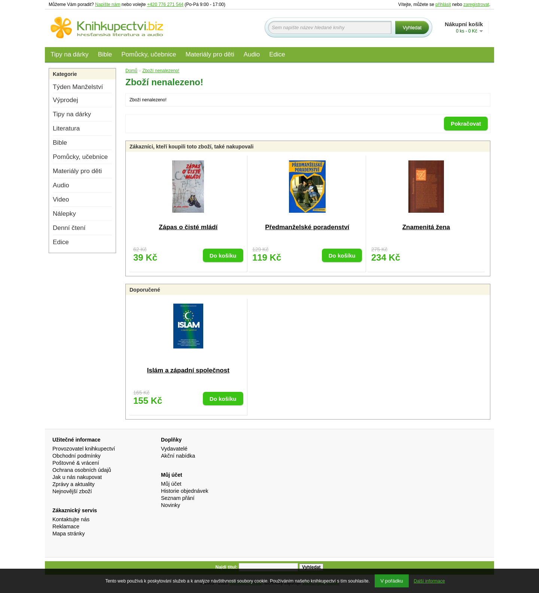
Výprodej (65, 100)
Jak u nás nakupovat (77, 477)
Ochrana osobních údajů (81, 470)
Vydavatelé (174, 449)
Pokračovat (466, 123)
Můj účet (171, 484)
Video (61, 199)
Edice (277, 54)
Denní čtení (69, 227)
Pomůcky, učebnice (148, 54)
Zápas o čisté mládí (188, 227)
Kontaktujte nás (70, 519)
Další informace (429, 581)
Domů (131, 70)
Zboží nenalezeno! (160, 70)
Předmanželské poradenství (307, 227)
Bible (105, 54)
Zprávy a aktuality (73, 484)
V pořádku (391, 581)
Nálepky (64, 213)
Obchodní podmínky (76, 456)
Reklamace (65, 526)
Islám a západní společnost (188, 370)
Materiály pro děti (209, 54)
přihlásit (443, 4)
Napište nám (107, 4)
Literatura (66, 128)
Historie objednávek (184, 491)
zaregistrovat (476, 4)
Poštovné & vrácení (75, 463)
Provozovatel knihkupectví (83, 449)
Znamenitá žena (426, 227)
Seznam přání (178, 498)
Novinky (170, 505)
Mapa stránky (68, 534)
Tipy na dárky (69, 54)
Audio (252, 54)
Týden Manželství (78, 86)
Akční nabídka (178, 456)
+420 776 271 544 (165, 4)
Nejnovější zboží (72, 491)
